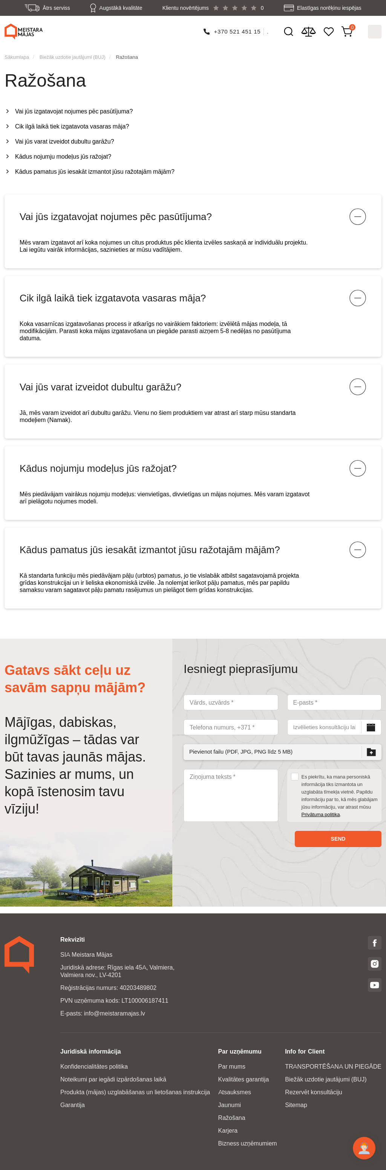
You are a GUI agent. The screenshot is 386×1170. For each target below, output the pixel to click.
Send (338, 845)
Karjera (228, 1130)
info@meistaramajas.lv (114, 1013)
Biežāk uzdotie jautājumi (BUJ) (73, 55)
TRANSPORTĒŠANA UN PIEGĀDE (333, 1066)
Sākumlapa (17, 55)
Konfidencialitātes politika (94, 1066)
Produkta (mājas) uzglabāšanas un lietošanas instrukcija (135, 1092)
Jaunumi (229, 1105)
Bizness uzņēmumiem (247, 1143)
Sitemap (296, 1105)
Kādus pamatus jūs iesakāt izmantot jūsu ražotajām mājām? (95, 169)
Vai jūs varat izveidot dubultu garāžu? (64, 139)
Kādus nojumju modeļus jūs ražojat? (63, 154)
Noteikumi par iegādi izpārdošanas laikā (113, 1079)
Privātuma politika (321, 821)
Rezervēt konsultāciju (313, 1092)
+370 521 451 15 (237, 30)
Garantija (72, 1105)
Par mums (231, 1066)
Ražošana (127, 55)
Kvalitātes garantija (243, 1079)
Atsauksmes (234, 1092)
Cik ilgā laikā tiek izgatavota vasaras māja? (72, 124)
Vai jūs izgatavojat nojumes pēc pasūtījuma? (74, 109)
